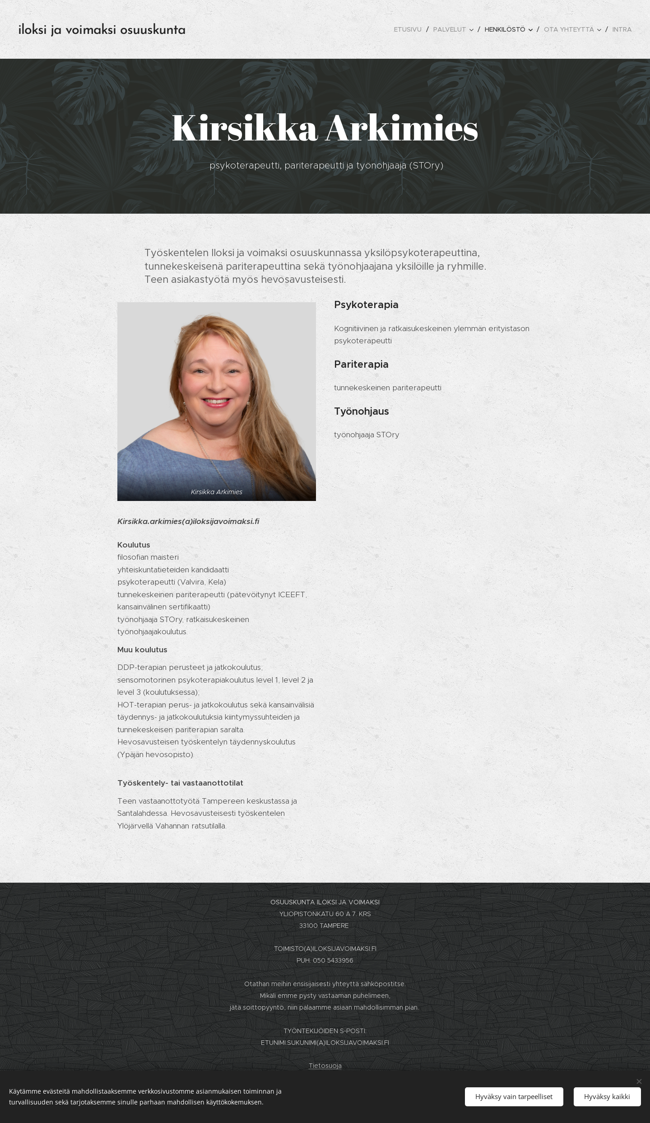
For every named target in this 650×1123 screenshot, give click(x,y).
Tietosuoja (325, 1066)
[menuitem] (410, 29)
